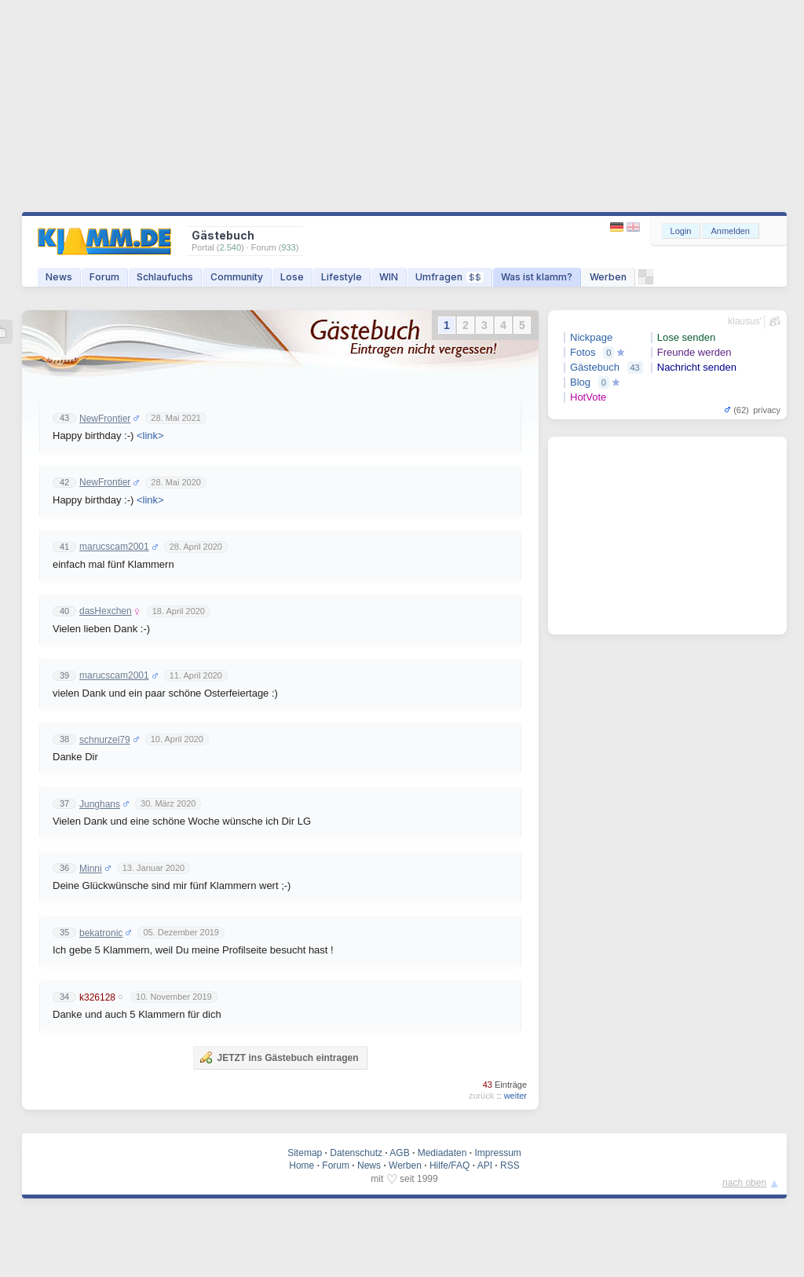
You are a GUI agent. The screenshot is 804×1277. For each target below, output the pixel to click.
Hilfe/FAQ (449, 1165)
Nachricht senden (696, 367)
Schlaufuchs (165, 277)
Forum (104, 277)
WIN (388, 277)
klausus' (745, 321)
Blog (580, 382)
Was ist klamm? (536, 277)
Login (681, 231)
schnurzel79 (104, 740)
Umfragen (449, 277)
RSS (510, 1165)
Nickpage (591, 337)
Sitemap (304, 1152)
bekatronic (100, 933)
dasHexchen (105, 611)
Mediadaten (442, 1152)
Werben (608, 277)
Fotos (583, 352)
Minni (90, 868)
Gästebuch (594, 367)
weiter (515, 1095)
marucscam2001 (114, 546)
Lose (292, 277)
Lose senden (686, 337)
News (59, 277)
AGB (399, 1152)
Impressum (497, 1152)
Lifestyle (341, 277)
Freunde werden (694, 352)
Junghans (99, 804)
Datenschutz (356, 1152)
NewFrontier (104, 418)
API (484, 1165)
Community (236, 277)
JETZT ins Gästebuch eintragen (278, 1057)
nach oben (744, 1182)
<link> (150, 435)
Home (301, 1165)
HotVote (588, 397)
